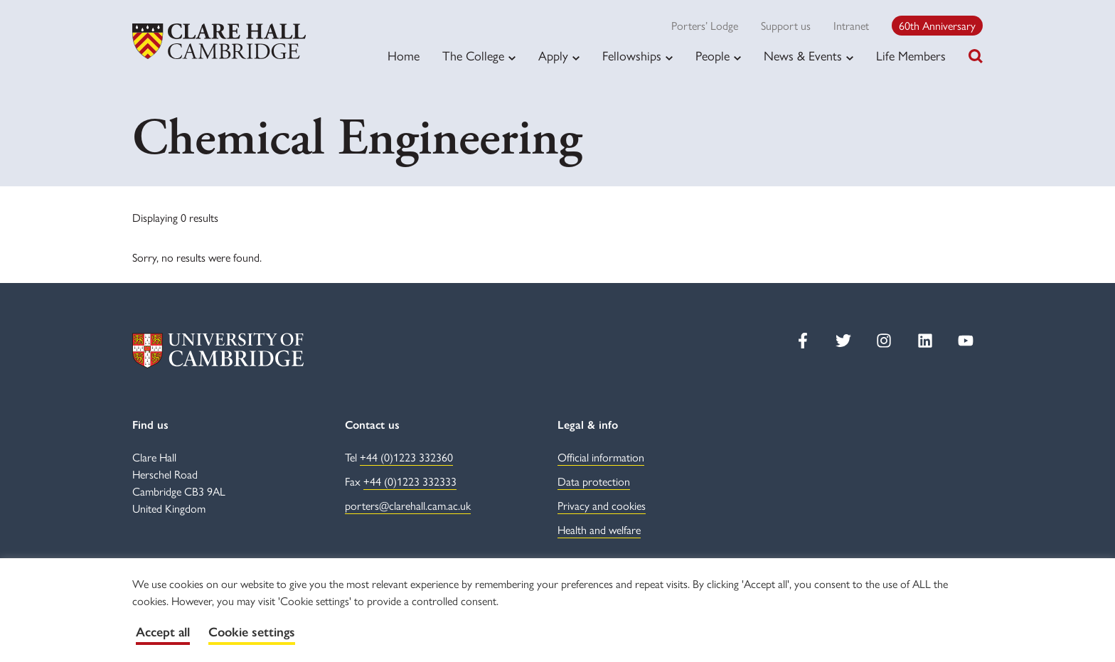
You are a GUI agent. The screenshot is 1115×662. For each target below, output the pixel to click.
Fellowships (631, 55)
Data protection (594, 481)
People (712, 55)
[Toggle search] (976, 56)
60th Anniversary (937, 25)
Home (404, 55)
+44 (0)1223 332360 (406, 457)
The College (473, 55)
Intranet (851, 25)
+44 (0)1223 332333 (410, 481)
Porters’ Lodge (704, 25)
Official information (601, 457)
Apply (553, 55)
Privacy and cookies (602, 505)
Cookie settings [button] (251, 632)
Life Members (911, 55)
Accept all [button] (163, 632)
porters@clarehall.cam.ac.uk (408, 505)
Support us (786, 25)
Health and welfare (599, 529)
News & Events (803, 55)
